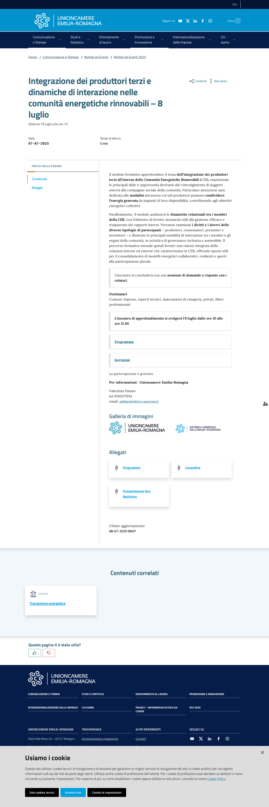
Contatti (141, 739)
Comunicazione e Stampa (61, 57)
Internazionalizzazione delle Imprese (53, 708)
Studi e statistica (93, 695)
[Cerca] (236, 20)
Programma (131, 467)
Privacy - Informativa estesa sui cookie (156, 710)
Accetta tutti (73, 792)
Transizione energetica (47, 604)
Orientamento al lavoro (152, 695)
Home (32, 57)
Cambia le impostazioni (107, 792)
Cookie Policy (216, 778)
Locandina (192, 467)
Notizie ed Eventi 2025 (130, 57)
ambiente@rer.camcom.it (138, 401)
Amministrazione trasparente (100, 739)
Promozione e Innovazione (206, 695)
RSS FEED (195, 708)
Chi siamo (88, 708)
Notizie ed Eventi (96, 57)
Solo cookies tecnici (42, 792)
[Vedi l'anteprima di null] (138, 427)
